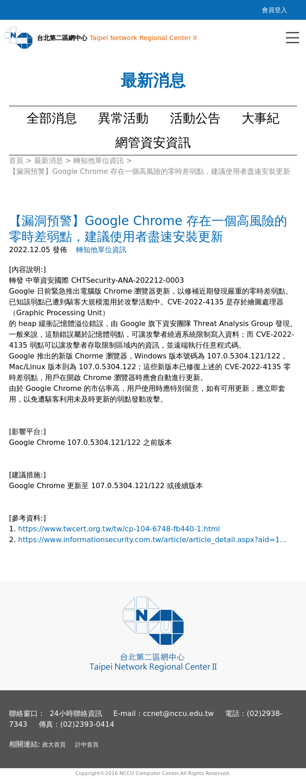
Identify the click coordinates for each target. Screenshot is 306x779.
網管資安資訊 (153, 142)
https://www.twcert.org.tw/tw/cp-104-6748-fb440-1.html (120, 529)
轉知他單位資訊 (101, 249)
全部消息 (52, 118)
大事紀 (260, 118)
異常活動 (123, 118)
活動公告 (195, 118)
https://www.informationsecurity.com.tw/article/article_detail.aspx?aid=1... (152, 539)
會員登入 (274, 10)
